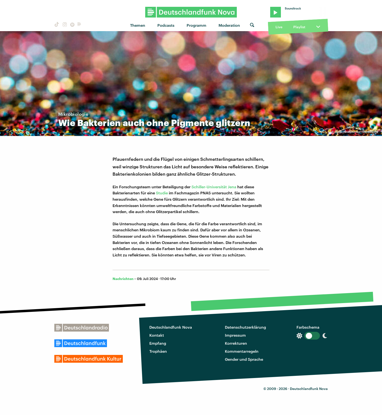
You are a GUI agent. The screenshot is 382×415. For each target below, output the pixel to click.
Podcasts (165, 25)
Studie (162, 192)
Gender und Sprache (244, 359)
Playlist (299, 27)
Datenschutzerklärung (245, 327)
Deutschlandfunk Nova (170, 327)
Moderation (229, 25)
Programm (196, 25)
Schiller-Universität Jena (213, 186)
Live (279, 27)
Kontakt (156, 335)
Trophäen (158, 351)
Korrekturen (236, 343)
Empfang (157, 343)
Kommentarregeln (241, 351)
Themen (137, 25)
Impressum (235, 335)
